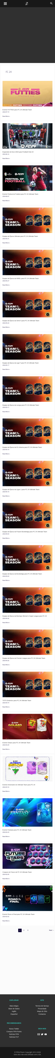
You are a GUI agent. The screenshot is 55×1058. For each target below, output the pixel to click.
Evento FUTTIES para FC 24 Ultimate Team (17, 110)
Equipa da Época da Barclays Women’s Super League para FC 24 (25, 616)
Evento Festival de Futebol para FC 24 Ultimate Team (20, 194)
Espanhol (14, 1014)
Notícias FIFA (14, 1034)
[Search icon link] (51, 3)
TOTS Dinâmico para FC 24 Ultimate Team (17, 700)
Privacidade (42, 1009)
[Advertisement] (27, 34)
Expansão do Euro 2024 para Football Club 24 (18, 152)
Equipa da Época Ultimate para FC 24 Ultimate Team (20, 236)
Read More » (6, 116)
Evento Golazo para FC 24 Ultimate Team (16, 743)
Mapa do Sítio (42, 1011)
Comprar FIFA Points (14, 1031)
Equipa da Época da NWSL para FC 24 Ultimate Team (21, 278)
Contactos (42, 1014)
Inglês (14, 1011)
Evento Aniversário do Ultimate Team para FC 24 (19, 785)
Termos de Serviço (42, 1006)
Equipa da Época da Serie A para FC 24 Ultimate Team (21, 321)
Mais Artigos (14, 1006)
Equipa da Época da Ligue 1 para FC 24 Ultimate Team (21, 489)
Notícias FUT (14, 1037)
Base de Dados (14, 1009)
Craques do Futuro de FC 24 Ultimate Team (17, 872)
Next (51, 930)
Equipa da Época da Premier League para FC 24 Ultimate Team (24, 658)
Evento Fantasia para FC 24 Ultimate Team (17, 830)
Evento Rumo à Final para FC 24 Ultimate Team (19, 914)
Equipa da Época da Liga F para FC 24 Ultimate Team (21, 363)
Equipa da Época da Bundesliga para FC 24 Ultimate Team (22, 574)
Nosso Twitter (14, 1029)
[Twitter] (42, 1034)
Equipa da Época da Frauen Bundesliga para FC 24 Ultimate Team (25, 532)
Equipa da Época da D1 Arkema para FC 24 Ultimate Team (22, 447)
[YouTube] (45, 1034)
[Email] (39, 1034)
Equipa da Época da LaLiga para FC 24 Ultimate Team (21, 405)
